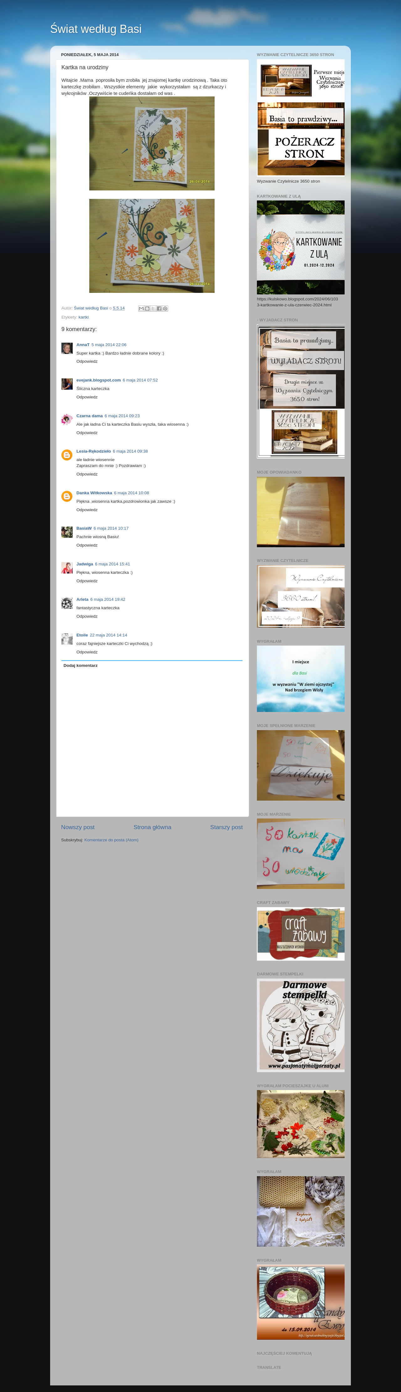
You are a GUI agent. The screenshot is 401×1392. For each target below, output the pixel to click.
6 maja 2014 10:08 (131, 493)
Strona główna (152, 827)
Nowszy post (78, 827)
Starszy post (226, 827)
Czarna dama (89, 415)
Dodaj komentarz (81, 665)
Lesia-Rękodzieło (93, 451)
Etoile (82, 635)
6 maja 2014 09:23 (122, 415)
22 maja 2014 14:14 (108, 635)
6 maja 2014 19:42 (107, 599)
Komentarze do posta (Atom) (111, 840)
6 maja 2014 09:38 (130, 451)
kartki (84, 317)
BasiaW (84, 528)
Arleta (82, 599)
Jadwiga (84, 564)
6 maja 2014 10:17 (111, 528)
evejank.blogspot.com (98, 380)
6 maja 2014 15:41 (112, 564)
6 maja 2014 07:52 (140, 380)
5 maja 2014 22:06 (109, 344)
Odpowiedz (87, 361)
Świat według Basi (96, 29)
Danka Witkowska (94, 493)
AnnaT (83, 344)
